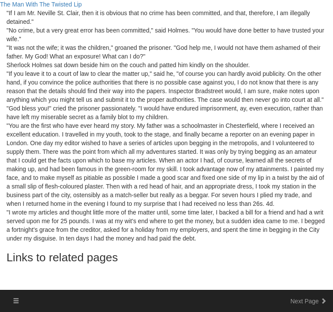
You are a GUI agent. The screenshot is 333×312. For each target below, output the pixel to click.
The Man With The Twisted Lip (41, 4)
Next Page (308, 301)
